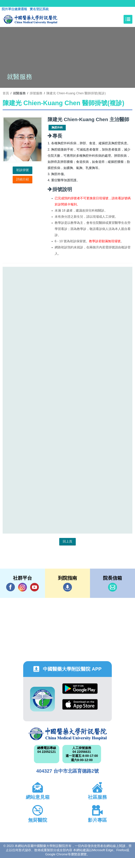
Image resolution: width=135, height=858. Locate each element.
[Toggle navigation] (128, 19)
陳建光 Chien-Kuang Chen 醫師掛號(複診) (76, 93)
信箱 (112, 587)
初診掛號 (22, 170)
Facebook (10, 587)
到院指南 (67, 587)
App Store (80, 704)
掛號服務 (36, 93)
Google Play (80, 688)
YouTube (34, 587)
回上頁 (67, 541)
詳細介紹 (22, 179)
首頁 (6, 93)
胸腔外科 (57, 127)
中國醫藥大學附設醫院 (67, 734)
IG (22, 587)
